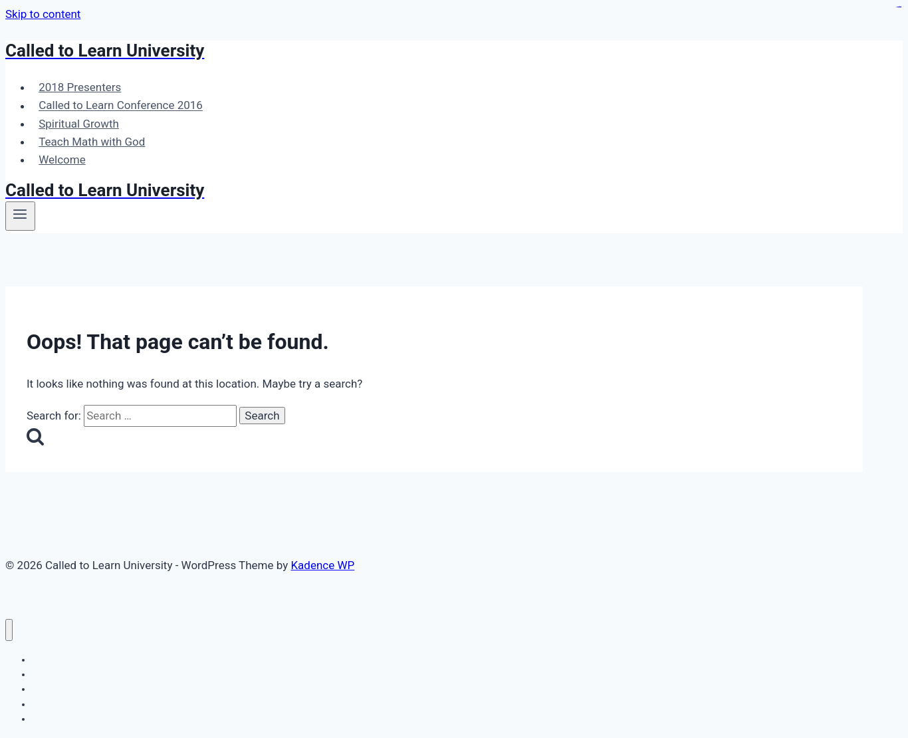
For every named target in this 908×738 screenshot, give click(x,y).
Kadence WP (322, 565)
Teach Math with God (92, 141)
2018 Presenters (80, 87)
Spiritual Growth (79, 123)
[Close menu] (9, 630)
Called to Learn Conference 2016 (121, 105)
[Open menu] (20, 216)
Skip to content (42, 14)
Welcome (62, 159)
